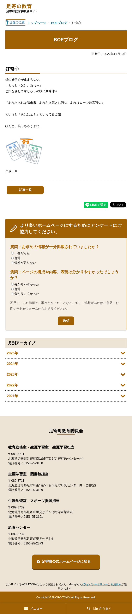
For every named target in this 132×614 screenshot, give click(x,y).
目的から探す (99, 608)
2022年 (12, 385)
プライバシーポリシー (94, 584)
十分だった (20, 253)
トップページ (36, 23)
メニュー (33, 608)
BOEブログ (59, 23)
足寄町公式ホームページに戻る (66, 561)
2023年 (12, 374)
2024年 (12, 364)
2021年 (12, 396)
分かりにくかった (25, 293)
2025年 (12, 353)
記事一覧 (25, 190)
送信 (66, 321)
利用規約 (116, 584)
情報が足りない (23, 262)
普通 (16, 258)
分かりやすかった (25, 284)
